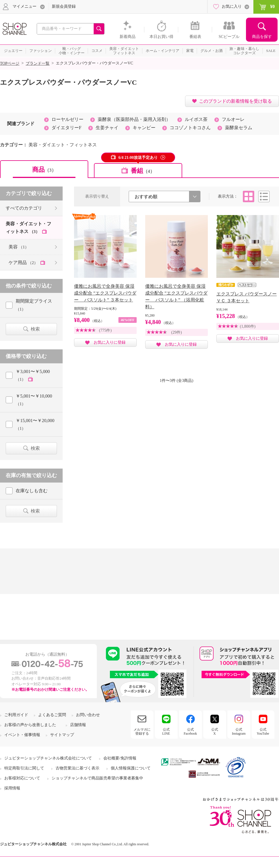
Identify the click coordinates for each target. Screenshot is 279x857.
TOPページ (9, 63)
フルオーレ (233, 119)
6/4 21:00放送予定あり (138, 157)
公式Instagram (239, 732)
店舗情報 (78, 725)
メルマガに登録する (142, 732)
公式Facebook (190, 732)
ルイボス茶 (196, 119)
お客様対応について (22, 778)
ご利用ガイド (16, 715)
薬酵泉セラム (238, 127)
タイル (248, 196)
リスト (264, 196)
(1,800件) (248, 326)
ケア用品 (24, 262)
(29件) (176, 332)
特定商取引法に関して (24, 768)
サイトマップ (62, 735)
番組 (143, 170)
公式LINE (166, 732)
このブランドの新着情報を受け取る (235, 101)
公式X (214, 732)
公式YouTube (263, 732)
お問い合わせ (88, 715)
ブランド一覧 (38, 63)
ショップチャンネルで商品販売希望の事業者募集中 (97, 778)
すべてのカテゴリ (24, 208)
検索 (35, 329)
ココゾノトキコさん (190, 127)
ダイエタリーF (66, 127)
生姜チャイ (107, 127)
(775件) (105, 330)
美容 (19, 246)
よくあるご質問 (52, 715)
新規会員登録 (64, 6)
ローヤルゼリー (67, 119)
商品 (44, 169)
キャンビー (144, 127)
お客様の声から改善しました (30, 725)
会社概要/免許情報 (119, 758)
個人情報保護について (131, 768)
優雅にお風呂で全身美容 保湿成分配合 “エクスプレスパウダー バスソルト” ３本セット (105, 293)
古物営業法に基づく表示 (77, 768)
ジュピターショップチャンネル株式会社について (48, 758)
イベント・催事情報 (22, 735)
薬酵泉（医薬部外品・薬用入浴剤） (134, 119)
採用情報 (12, 788)
